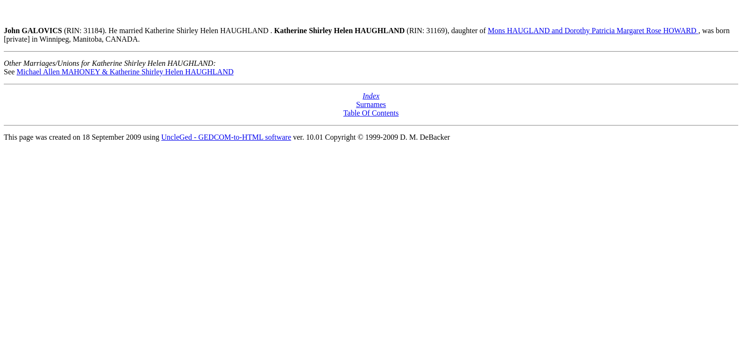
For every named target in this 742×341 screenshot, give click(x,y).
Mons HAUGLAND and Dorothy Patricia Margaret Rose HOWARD (593, 31)
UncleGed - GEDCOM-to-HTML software (226, 137)
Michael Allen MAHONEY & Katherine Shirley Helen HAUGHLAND (125, 72)
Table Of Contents (370, 113)
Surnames (371, 104)
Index (371, 96)
